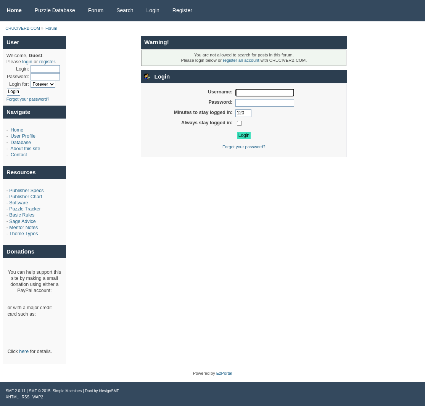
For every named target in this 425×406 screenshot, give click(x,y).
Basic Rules (21, 215)
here (24, 351)
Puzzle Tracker (24, 209)
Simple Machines (67, 391)
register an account (241, 60)
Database (21, 142)
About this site (25, 148)
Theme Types (23, 233)
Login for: (19, 84)
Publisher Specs (26, 190)
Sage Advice (22, 221)
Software (18, 202)
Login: (22, 69)
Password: (18, 76)
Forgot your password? (28, 99)
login (27, 61)
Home (17, 130)
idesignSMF (109, 391)
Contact (19, 154)
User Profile (23, 136)
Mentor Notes (23, 227)
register (47, 61)
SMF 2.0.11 (16, 391)
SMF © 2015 (39, 391)
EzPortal (224, 373)
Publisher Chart (25, 196)
